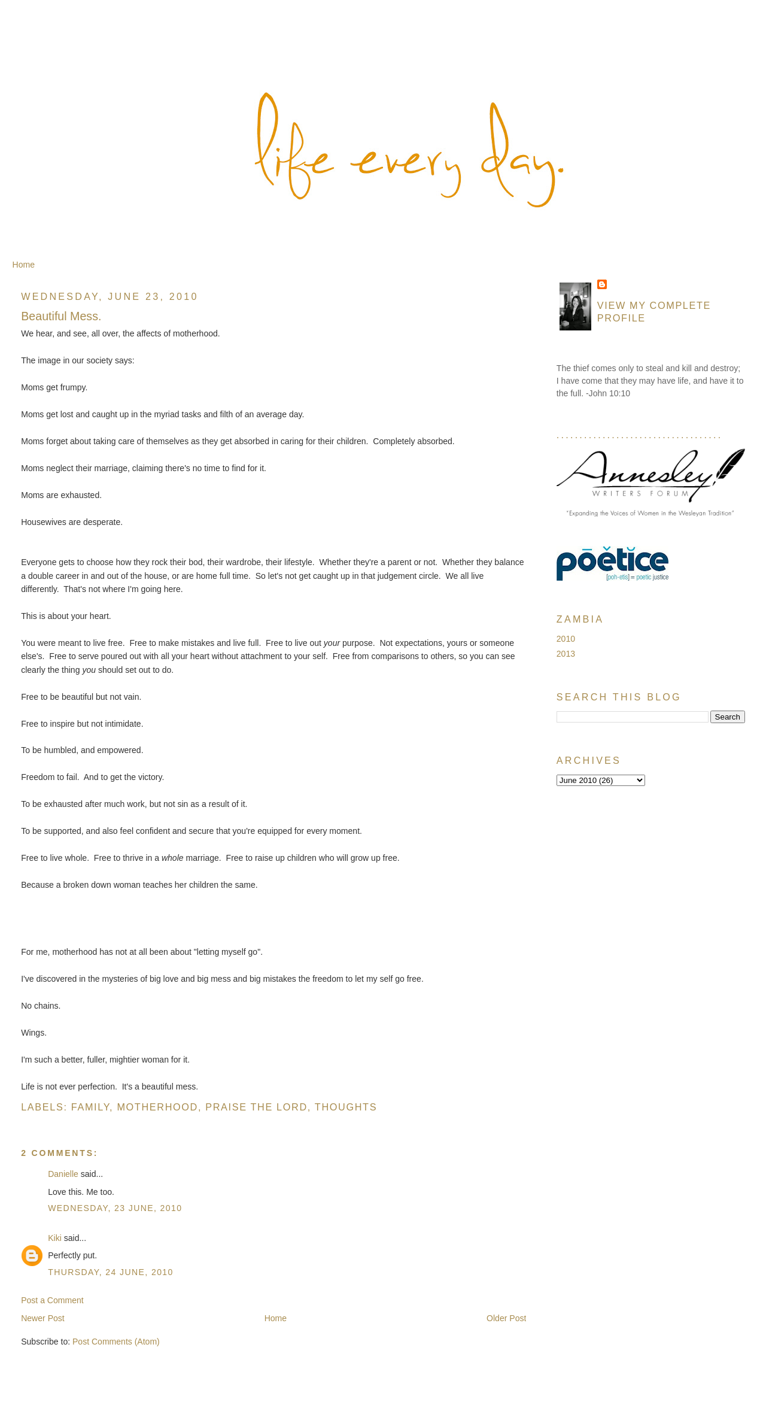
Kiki (55, 1238)
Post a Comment (52, 1300)
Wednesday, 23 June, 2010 (115, 1208)
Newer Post (43, 1318)
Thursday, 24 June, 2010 (111, 1272)
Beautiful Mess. (61, 316)
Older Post (506, 1318)
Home (24, 264)
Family (90, 1106)
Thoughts (346, 1106)
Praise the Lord (256, 1106)
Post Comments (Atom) (116, 1341)
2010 (566, 639)
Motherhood (157, 1106)
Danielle (63, 1174)
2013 (566, 653)
